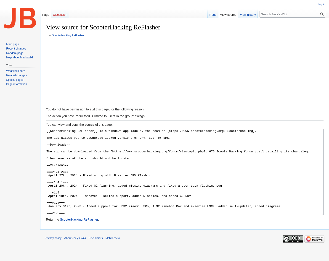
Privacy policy (53, 255)
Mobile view (113, 255)
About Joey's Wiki (75, 255)
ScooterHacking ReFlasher (68, 35)
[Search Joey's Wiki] (292, 14)
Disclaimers (96, 255)
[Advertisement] (185, 72)
